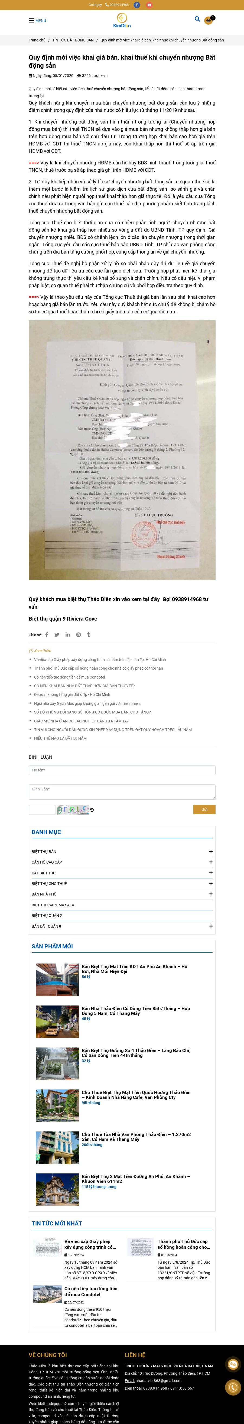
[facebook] (137, 5)
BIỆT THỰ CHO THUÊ (122, 883)
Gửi (204, 809)
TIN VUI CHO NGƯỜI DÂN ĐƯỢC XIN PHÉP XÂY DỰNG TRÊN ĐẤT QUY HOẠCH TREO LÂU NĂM (113, 730)
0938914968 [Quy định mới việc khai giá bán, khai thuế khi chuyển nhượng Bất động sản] (117, 5)
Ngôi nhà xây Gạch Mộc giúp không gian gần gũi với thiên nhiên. (87, 703)
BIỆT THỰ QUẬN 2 (47, 915)
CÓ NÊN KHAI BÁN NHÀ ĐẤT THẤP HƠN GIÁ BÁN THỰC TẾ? (84, 686)
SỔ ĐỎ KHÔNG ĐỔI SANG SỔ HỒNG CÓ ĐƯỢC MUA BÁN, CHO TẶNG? (92, 712)
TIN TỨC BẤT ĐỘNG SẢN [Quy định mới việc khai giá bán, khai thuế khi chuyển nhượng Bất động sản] (73, 40)
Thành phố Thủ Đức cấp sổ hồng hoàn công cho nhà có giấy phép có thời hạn (98, 668)
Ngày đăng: (40, 75)
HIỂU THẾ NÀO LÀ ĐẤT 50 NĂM (60, 738)
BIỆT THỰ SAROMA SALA (53, 905)
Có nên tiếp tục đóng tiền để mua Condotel (69, 677)
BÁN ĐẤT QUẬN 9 (122, 926)
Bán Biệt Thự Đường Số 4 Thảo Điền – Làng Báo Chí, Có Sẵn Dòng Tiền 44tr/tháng (136, 1053)
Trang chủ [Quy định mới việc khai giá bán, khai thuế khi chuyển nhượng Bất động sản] (37, 40)
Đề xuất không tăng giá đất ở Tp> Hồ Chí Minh (72, 694)
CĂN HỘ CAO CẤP (122, 862)
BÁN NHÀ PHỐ (122, 893)
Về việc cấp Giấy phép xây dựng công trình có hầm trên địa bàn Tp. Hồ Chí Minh (100, 659)
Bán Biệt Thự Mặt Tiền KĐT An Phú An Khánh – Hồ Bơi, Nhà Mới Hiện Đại (134, 969)
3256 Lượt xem (92, 75)
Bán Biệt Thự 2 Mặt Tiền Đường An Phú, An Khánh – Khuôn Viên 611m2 (136, 1179)
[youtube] (149, 5)
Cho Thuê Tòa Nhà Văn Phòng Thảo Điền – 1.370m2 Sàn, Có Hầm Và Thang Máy (136, 1137)
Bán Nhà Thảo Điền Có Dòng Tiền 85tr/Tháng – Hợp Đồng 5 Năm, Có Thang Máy (136, 1011)
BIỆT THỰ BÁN (122, 851)
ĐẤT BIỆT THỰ (122, 872)
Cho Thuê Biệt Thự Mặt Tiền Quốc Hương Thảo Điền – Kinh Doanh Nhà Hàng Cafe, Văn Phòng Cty (136, 1095)
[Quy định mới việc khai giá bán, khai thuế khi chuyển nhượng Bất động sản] (122, 20)
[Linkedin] (68, 635)
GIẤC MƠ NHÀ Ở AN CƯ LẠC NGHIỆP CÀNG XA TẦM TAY (81, 721)
